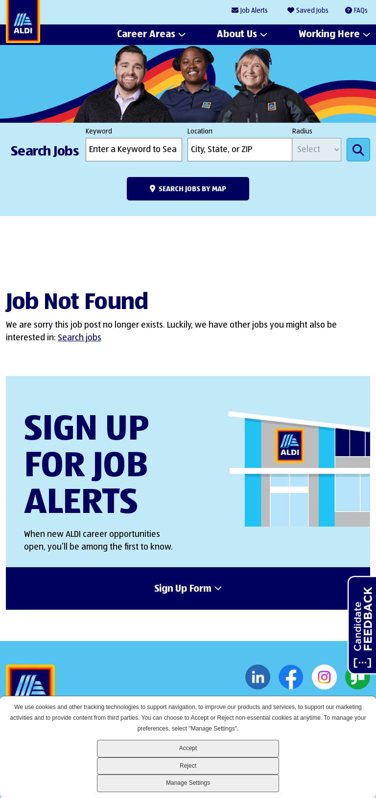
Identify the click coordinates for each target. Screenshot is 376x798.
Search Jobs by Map (192, 189)
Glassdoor (357, 677)
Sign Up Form (183, 589)
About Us (237, 35)
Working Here (329, 35)
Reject (188, 765)
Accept (188, 748)
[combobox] (240, 149)
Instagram (324, 677)
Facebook (291, 677)
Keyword (99, 131)
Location (200, 131)
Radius (302, 131)
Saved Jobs (312, 10)
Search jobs (79, 337)
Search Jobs (358, 149)
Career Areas (146, 35)
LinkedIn (257, 677)
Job (254, 11)
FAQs (361, 10)
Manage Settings (188, 782)
